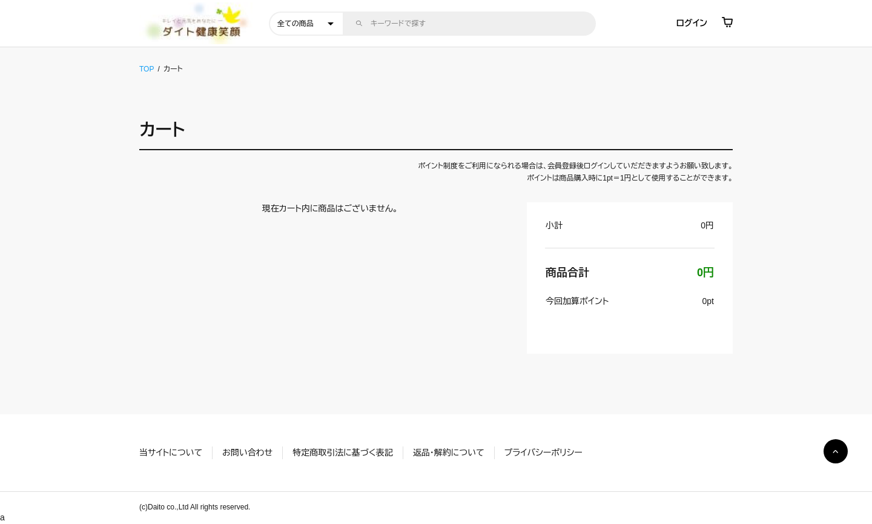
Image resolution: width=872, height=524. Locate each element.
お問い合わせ (247, 452)
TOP (146, 69)
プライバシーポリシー (543, 452)
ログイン (691, 23)
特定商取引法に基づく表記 (342, 452)
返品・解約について (448, 452)
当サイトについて (170, 452)
